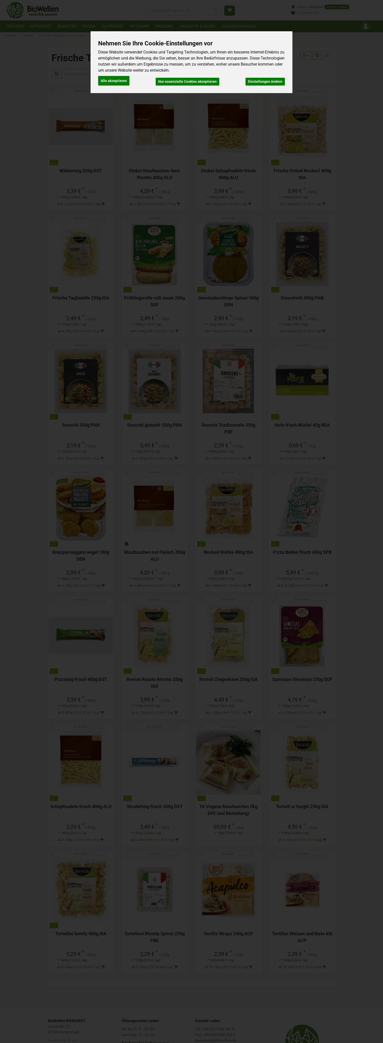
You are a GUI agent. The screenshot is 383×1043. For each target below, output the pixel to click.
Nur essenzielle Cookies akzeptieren (187, 80)
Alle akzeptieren (114, 80)
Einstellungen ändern (265, 80)
